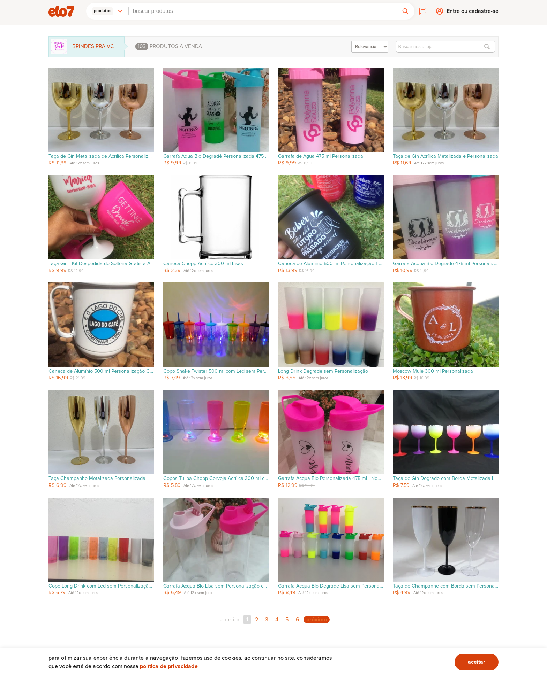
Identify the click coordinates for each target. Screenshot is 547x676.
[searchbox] (262, 11)
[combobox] (262, 11)
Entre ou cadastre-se (473, 12)
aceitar (476, 662)
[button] (107, 11)
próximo (316, 619)
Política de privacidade (169, 666)
